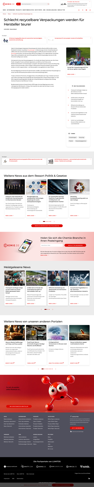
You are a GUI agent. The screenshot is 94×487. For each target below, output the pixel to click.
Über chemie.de (30, 474)
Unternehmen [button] (11, 10)
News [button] (4, 10)
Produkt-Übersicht (38, 428)
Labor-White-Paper (53, 421)
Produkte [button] (19, 10)
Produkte (50, 439)
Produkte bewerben (38, 426)
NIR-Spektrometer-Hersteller (19, 406)
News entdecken (8, 419)
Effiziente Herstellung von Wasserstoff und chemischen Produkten (78, 106)
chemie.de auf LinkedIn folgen (76, 431)
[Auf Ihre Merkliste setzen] (79, 10)
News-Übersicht (8, 426)
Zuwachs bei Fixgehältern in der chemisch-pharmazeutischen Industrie (79, 114)
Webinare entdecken (9, 437)
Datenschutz (20, 478)
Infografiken (36, 439)
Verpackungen (31, 50)
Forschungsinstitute (38, 441)
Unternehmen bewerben (25, 426)
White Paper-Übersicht (53, 428)
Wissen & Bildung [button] (51, 10)
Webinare (50, 446)
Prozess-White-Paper (53, 424)
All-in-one (50, 449)
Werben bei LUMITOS (9, 474)
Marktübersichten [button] (28, 10)
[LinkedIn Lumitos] (89, 478)
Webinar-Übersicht (8, 441)
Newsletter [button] (61, 10)
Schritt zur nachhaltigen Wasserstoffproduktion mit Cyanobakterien (78, 121)
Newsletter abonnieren (75, 245)
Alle (18, 4)
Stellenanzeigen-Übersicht (25, 444)
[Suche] (48, 4)
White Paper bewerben (53, 426)
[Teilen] (83, 10)
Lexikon (35, 437)
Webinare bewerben (9, 439)
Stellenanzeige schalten (25, 441)
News (49, 437)
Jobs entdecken (22, 437)
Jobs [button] (44, 10)
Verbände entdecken (24, 424)
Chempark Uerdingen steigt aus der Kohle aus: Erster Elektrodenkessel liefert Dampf (79, 91)
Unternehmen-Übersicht (25, 428)
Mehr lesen (45, 255)
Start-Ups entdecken (24, 421)
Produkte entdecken (38, 419)
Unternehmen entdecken (25, 419)
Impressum (7, 478)
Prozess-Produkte (37, 424)
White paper (51, 441)
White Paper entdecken (54, 419)
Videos (34, 444)
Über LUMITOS (20, 474)
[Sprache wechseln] (86, 10)
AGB (13, 478)
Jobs (49, 444)
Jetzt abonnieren (77, 428)
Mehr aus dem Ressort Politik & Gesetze (47, 225)
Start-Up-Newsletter (9, 424)
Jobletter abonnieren (24, 439)
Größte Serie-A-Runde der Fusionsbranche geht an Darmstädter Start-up (77, 99)
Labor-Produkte (37, 421)
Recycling (13, 53)
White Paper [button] (38, 10)
